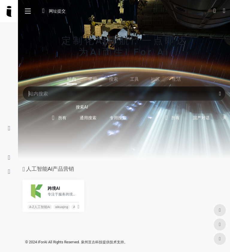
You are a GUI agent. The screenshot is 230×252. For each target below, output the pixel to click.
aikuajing (61, 207)
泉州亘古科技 (91, 242)
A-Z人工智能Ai (39, 207)
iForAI (42, 242)
